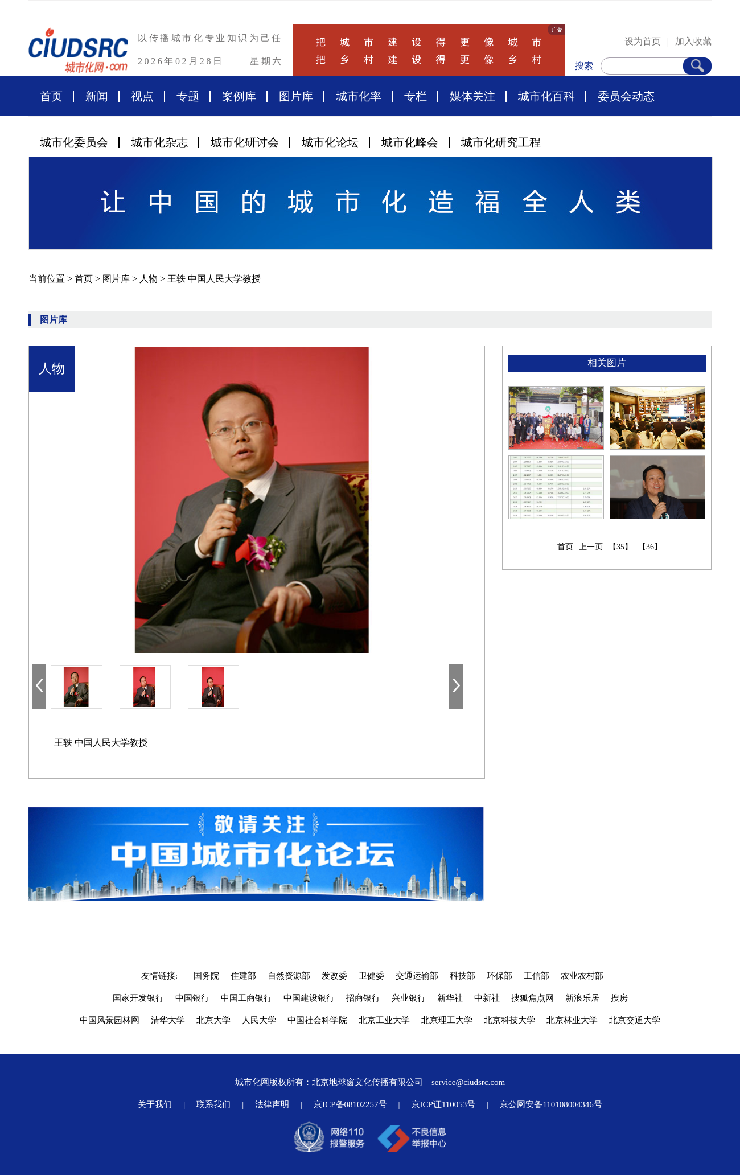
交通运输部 (417, 975)
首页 (51, 96)
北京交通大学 (634, 1020)
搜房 (619, 998)
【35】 (620, 547)
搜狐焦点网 (532, 998)
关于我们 (155, 1104)
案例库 (239, 96)
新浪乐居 (582, 998)
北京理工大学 (446, 1020)
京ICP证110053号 (444, 1104)
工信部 (536, 975)
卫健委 (371, 975)
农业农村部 (582, 975)
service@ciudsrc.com (468, 1082)
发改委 (334, 975)
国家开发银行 (138, 998)
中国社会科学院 (317, 1020)
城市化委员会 (74, 142)
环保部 (499, 975)
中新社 (487, 998)
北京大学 (213, 1020)
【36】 (650, 547)
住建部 (243, 975)
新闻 (96, 96)
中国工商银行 (246, 998)
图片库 (296, 96)
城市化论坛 (330, 142)
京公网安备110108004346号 (551, 1104)
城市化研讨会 (245, 142)
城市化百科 (546, 96)
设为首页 (642, 41)
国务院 (206, 975)
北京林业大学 (572, 1020)
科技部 (462, 975)
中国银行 (192, 998)
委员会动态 (626, 96)
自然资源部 (289, 975)
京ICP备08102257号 (350, 1104)
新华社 (450, 998)
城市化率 (358, 96)
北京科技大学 (509, 1020)
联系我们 (213, 1104)
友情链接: (161, 975)
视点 (142, 96)
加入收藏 (693, 41)
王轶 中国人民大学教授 (214, 279)
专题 (187, 96)
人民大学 (259, 1020)
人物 (149, 279)
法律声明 (272, 1104)
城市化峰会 (409, 142)
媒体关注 (472, 96)
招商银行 (363, 998)
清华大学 (168, 1020)
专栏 (415, 96)
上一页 (591, 547)
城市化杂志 (159, 142)
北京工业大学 (384, 1020)
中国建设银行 (309, 998)
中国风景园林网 (109, 1020)
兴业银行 (409, 998)
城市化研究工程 (501, 142)
